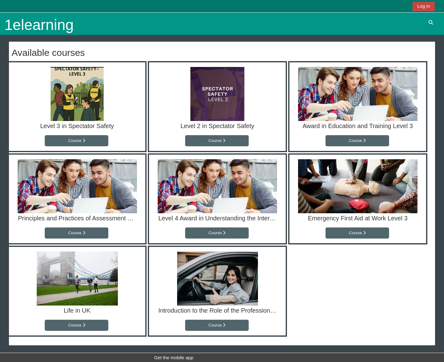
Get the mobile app (173, 357)
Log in (423, 6)
